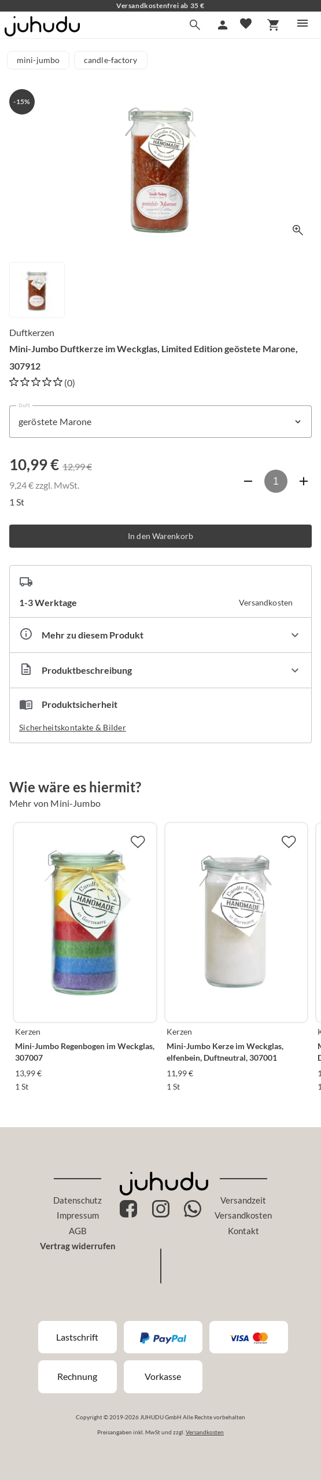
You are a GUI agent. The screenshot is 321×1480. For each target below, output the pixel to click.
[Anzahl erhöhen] (304, 481)
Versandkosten (243, 1215)
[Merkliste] (246, 24)
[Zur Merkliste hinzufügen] (137, 841)
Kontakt (243, 1231)
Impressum (78, 1215)
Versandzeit (243, 1200)
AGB (78, 1231)
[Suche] (194, 24)
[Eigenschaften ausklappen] (160, 635)
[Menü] (302, 23)
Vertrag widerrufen (78, 1246)
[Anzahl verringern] (248, 481)
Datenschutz (77, 1200)
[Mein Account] (222, 24)
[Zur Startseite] (42, 32)
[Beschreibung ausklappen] (160, 670)
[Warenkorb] (273, 24)
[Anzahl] (275, 481)
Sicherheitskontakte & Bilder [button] (72, 727)
